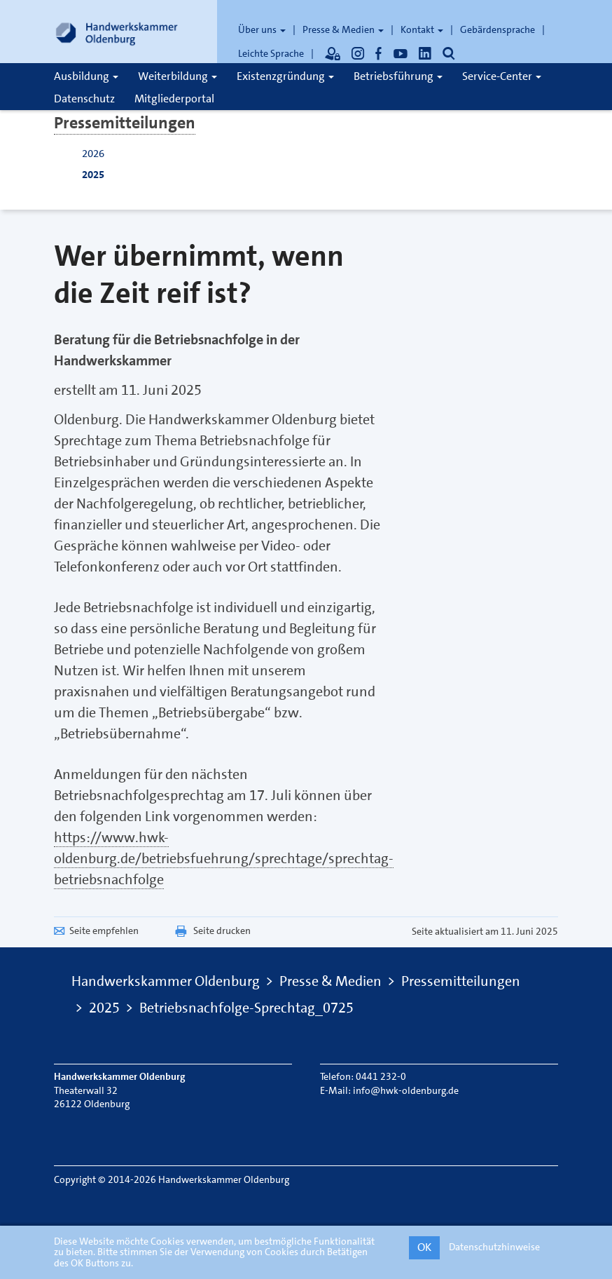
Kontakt (422, 29)
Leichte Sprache (271, 53)
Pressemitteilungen (124, 122)
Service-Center (501, 76)
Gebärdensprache (497, 29)
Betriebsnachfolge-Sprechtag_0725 (246, 1008)
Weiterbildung (177, 76)
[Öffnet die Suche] (449, 53)
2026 (93, 154)
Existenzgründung (285, 76)
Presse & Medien (343, 29)
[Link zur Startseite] (117, 31)
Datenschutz (84, 98)
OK (424, 1247)
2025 (93, 175)
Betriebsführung (398, 76)
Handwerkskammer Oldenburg (165, 981)
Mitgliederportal (174, 98)
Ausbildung (86, 76)
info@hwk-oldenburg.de (406, 1090)
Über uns (262, 29)
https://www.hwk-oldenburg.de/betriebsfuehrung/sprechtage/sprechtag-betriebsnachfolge (224, 858)
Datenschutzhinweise (494, 1246)
